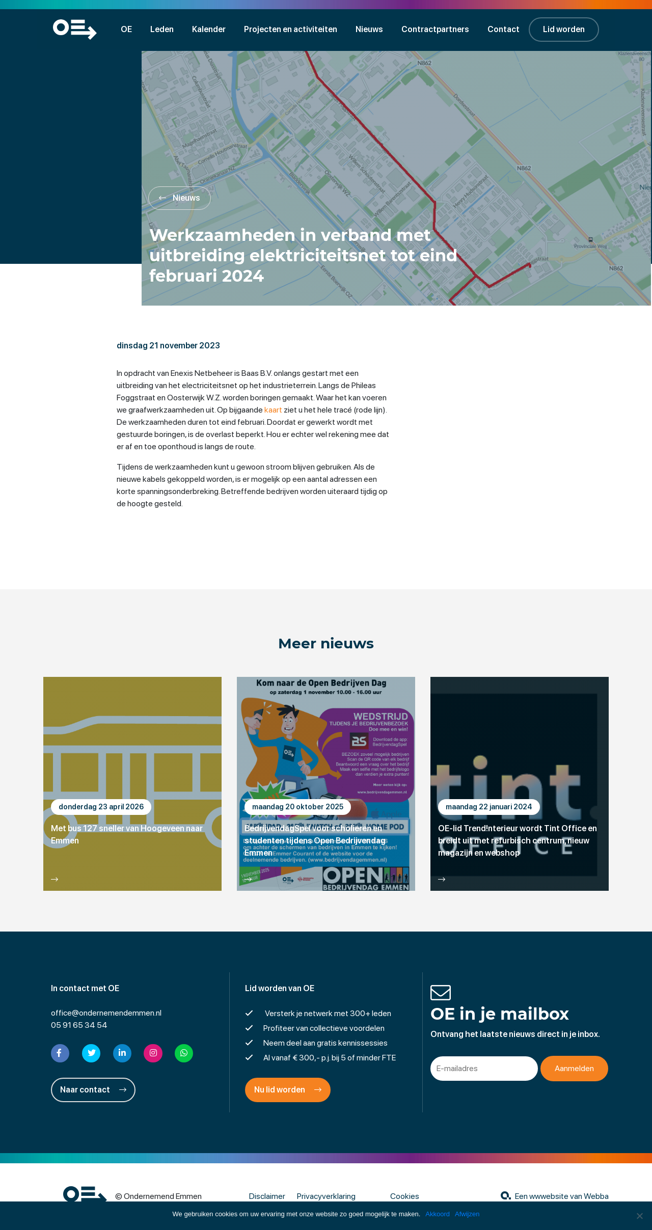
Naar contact (93, 1090)
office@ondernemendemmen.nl (106, 1013)
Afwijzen (467, 1214)
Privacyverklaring (326, 1196)
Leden (163, 29)
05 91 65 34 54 (79, 1025)
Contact (505, 29)
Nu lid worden (287, 1090)
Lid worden (565, 29)
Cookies (404, 1196)
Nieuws (371, 29)
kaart (274, 410)
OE (127, 29)
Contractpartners (437, 29)
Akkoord (437, 1214)
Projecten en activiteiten (292, 29)
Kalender (210, 29)
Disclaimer (267, 1196)
